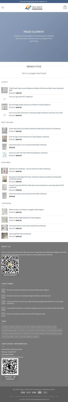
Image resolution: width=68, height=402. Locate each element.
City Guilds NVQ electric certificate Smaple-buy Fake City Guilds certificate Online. (35, 308)
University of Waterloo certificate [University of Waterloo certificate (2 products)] (29, 337)
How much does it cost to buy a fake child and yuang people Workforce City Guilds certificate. (35, 302)
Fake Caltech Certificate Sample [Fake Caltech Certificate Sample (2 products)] (32, 327)
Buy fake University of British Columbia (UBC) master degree (28, 290)
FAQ (57, 396)
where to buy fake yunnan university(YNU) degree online (26, 314)
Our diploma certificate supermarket (28, 396)
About (12, 396)
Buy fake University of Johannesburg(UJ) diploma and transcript (29, 296)
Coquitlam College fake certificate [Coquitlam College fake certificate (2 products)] (11, 327)
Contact (51, 396)
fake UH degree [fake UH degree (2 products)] (40, 330)
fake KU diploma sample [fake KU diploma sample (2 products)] (49, 327)
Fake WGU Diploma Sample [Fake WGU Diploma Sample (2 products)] (53, 333)
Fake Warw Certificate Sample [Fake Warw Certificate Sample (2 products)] (10, 333)
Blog (45, 396)
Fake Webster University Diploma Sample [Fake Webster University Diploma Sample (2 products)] (32, 333)
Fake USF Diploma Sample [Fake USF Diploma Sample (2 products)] (54, 330)
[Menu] (3, 7)
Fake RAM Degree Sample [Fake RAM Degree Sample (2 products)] (9, 330)
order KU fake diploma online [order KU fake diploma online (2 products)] (10, 337)
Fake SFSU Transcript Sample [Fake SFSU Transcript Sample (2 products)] (27, 330)
